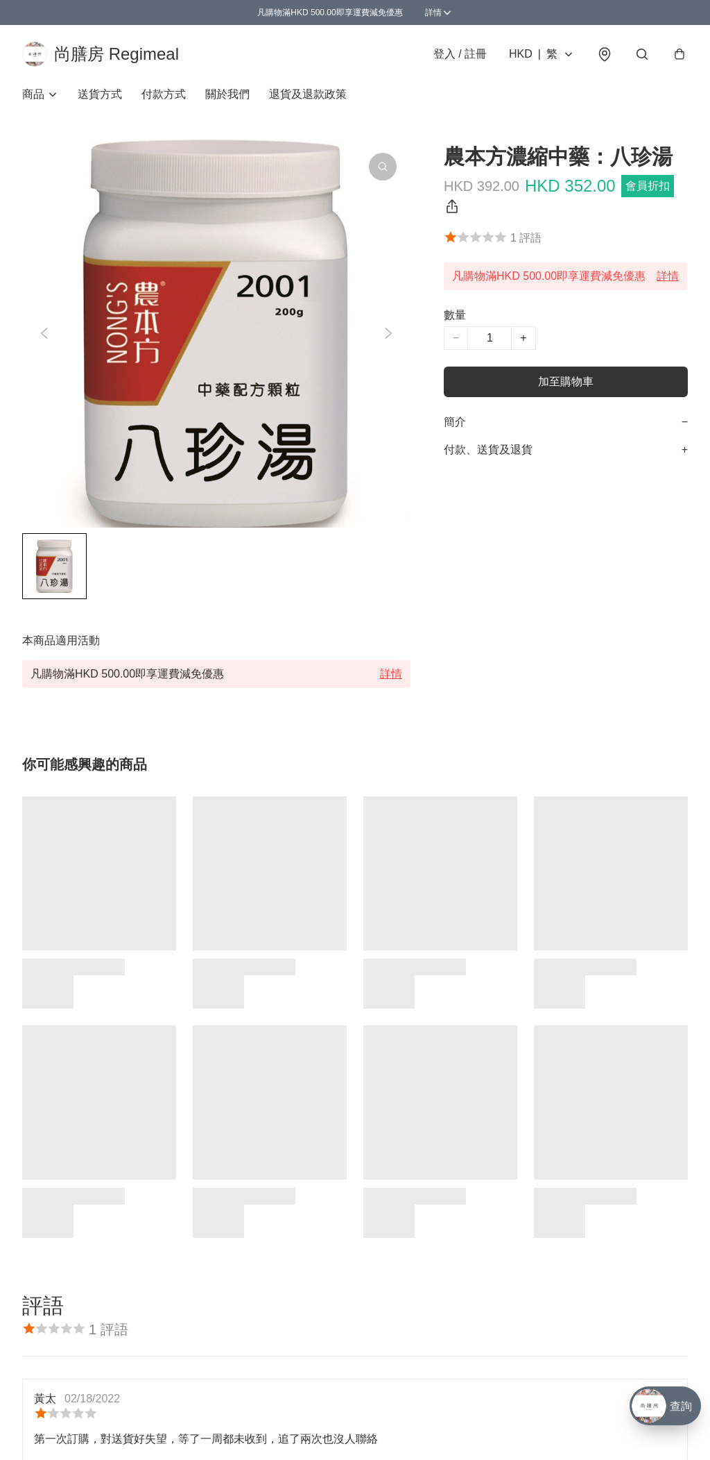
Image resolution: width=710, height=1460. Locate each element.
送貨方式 (100, 94)
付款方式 (163, 94)
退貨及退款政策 (308, 94)
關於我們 (227, 94)
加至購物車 (566, 381)
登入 (460, 54)
